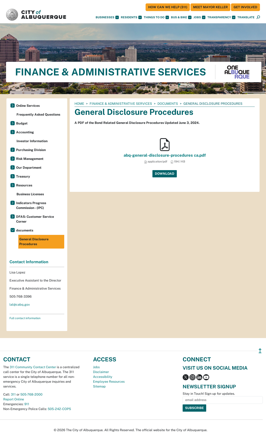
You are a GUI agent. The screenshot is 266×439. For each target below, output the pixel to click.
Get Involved (245, 7)
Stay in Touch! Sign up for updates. (209, 394)
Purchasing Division (31, 150)
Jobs (199, 17)
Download (164, 174)
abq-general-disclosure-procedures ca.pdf (165, 155)
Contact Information (28, 261)
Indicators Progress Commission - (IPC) (31, 205)
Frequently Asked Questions (38, 114)
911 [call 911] (26, 404)
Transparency (221, 17)
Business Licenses (30, 194)
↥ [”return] (260, 351)
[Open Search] (258, 17)
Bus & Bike (181, 17)
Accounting (25, 132)
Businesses (107, 17)
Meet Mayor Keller (210, 7)
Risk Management (29, 159)
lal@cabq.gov (19, 304)
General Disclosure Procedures (34, 241)
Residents (131, 17)
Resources (24, 185)
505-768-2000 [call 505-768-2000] (31, 394)
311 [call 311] (13, 394)
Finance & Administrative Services (121, 104)
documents (167, 104)
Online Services (28, 106)
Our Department (28, 168)
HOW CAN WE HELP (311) (167, 7)
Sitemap (99, 386)
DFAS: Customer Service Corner (35, 219)
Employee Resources (109, 381)
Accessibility (102, 377)
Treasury (23, 176)
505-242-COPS (59, 409)
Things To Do (156, 17)
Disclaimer (101, 372)
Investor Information (32, 141)
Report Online (13, 399)
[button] (246, 17)
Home (79, 104)
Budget (22, 123)
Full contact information (24, 318)
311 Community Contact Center (33, 367)
